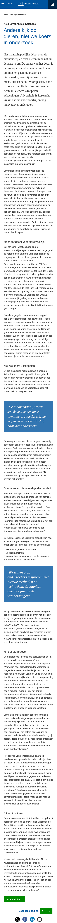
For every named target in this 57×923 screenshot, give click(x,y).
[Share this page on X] (17, 919)
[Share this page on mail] (39, 919)
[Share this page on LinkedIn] (32, 919)
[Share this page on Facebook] (24, 919)
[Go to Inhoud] (14, 899)
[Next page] (49, 911)
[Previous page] (43, 911)
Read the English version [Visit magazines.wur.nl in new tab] (15, 14)
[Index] (3, 4)
